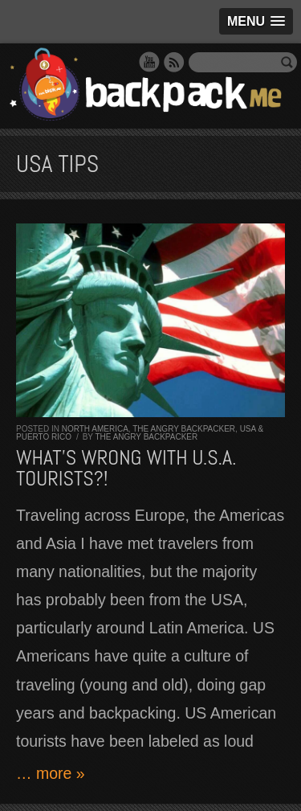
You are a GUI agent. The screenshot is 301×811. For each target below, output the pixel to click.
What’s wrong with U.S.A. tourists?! (126, 468)
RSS (174, 61)
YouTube (149, 61)
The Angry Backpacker (183, 428)
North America (95, 428)
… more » (50, 773)
